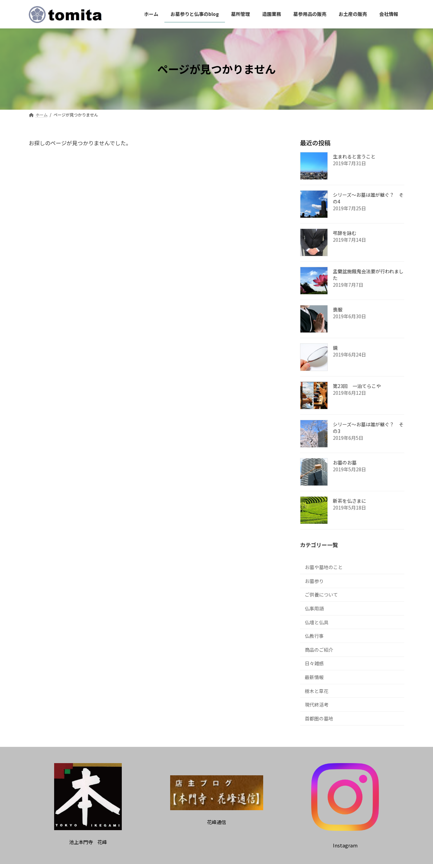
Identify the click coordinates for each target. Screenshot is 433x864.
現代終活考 (316, 704)
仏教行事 (314, 635)
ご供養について (321, 594)
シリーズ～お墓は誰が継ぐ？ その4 (368, 198)
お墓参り (314, 580)
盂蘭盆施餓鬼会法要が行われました (368, 274)
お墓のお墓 (345, 462)
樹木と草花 (316, 690)
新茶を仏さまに (349, 500)
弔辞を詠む (345, 233)
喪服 (337, 309)
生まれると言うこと (354, 156)
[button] (88, 841)
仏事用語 (314, 608)
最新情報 (314, 677)
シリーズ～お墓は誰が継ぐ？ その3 (368, 427)
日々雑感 (314, 663)
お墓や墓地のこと (324, 567)
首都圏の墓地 (319, 718)
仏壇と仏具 (316, 622)
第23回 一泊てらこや (357, 386)
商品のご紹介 (319, 649)
